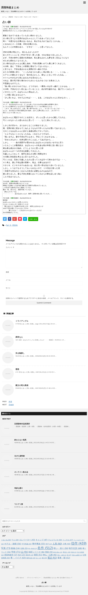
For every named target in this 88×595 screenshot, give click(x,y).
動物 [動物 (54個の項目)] (15, 548)
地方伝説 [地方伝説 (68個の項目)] (75, 548)
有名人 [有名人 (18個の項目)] (67, 552)
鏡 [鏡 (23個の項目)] (44, 558)
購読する (6, 414)
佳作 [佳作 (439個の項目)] (79, 543)
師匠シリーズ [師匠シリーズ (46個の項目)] (37, 552)
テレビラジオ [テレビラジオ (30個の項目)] (55, 540)
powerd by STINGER (62, 591)
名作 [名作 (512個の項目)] (45, 548)
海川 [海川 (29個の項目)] (21, 555)
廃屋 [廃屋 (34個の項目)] (49, 552)
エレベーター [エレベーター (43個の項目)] (27, 540)
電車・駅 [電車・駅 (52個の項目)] (63, 557)
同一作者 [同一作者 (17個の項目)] (32, 548)
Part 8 (8, 225)
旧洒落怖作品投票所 (22, 424)
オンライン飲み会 (21, 472)
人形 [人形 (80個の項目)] (57, 543)
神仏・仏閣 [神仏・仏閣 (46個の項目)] (50, 554)
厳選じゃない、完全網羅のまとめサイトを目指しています (44, 586)
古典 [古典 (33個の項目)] (24, 548)
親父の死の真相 (21, 385)
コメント (10, 247)
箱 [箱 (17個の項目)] (69, 555)
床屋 (10, 402)
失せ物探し (20, 353)
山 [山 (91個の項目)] (24, 551)
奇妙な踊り (18, 488)
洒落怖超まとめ (10, 7)
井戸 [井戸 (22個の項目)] (48, 544)
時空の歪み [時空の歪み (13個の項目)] (57, 552)
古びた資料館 (19, 456)
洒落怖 (15, 225)
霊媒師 (11, 405)
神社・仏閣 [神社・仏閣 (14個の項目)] (61, 555)
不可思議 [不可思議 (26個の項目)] (27, 544)
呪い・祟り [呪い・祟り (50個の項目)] (61, 548)
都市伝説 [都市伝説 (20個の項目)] (31, 558)
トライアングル (21, 321)
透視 (17, 369)
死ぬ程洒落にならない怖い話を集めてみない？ (58, 577)
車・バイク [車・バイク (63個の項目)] (18, 557)
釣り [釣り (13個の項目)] (38, 558)
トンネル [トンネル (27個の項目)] (68, 540)
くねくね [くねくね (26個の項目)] (6, 540)
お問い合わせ (20, 577)
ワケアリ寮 (18, 504)
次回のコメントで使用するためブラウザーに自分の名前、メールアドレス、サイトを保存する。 (40, 298)
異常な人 (19, 337)
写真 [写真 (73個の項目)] (6, 548)
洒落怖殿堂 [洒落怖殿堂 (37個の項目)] (10, 555)
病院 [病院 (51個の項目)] (38, 554)
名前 (7, 272)
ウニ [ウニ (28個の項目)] (15, 540)
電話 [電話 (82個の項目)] (52, 557)
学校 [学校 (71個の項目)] (15, 551)
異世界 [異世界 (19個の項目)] (29, 555)
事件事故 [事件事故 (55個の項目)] (38, 543)
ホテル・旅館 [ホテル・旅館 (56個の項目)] (12, 543)
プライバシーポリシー (34, 577)
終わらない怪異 (20, 440)
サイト (8, 288)
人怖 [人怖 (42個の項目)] (66, 544)
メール (8, 280)
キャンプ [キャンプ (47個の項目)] (42, 539)
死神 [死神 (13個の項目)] (74, 552)
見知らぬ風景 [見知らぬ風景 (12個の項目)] (77, 555)
